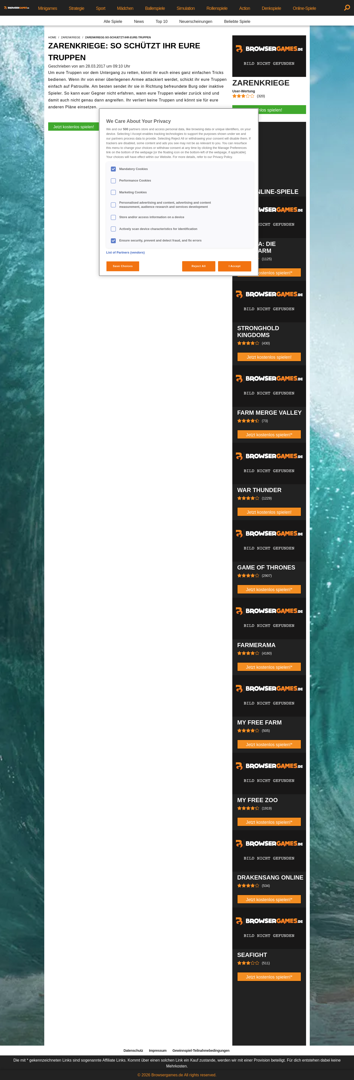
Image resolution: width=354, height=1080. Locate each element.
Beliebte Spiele (237, 21)
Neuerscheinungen (195, 21)
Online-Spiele (304, 8)
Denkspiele (271, 8)
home (52, 37)
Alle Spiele (113, 21)
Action (244, 8)
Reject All (199, 266)
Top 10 (161, 21)
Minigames (47, 8)
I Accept (234, 266)
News (139, 21)
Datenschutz (133, 1050)
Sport (100, 8)
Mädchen (125, 8)
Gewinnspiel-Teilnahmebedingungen (200, 1050)
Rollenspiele (216, 8)
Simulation (186, 8)
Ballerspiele (155, 8)
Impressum (158, 1050)
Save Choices (123, 266)
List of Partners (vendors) (125, 252)
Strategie (76, 8)
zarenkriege (70, 37)
